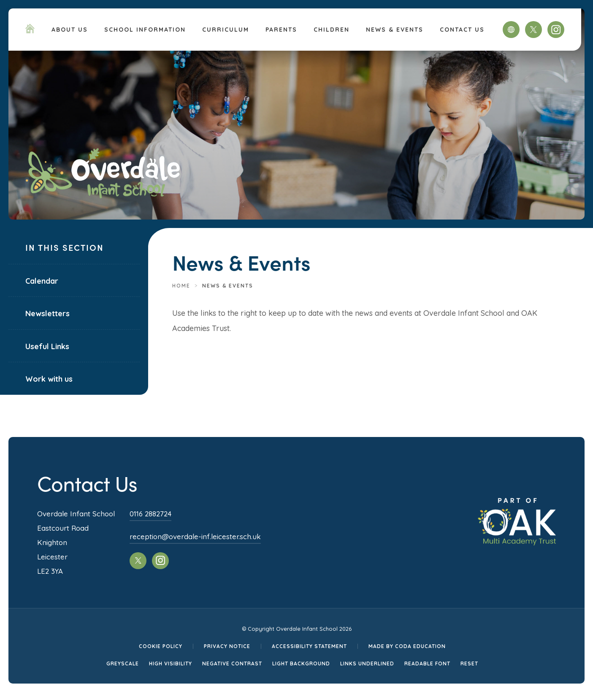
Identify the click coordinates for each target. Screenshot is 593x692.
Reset (469, 663)
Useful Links (47, 346)
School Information (145, 29)
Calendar (41, 281)
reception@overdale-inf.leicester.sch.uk (195, 536)
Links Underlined (367, 663)
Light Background (301, 663)
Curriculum (225, 29)
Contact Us (462, 29)
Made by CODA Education (407, 646)
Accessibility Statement (309, 646)
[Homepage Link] (30, 31)
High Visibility (170, 663)
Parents (281, 29)
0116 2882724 (150, 513)
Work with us (49, 379)
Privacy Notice (227, 646)
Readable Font (427, 663)
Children (331, 29)
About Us (69, 29)
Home (181, 285)
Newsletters (47, 313)
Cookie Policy (160, 646)
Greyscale (122, 663)
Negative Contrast (232, 663)
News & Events (394, 29)
